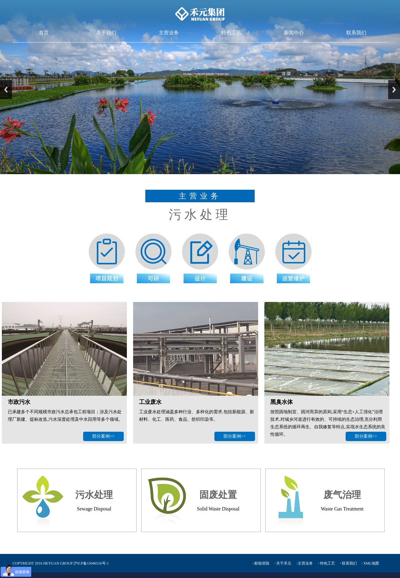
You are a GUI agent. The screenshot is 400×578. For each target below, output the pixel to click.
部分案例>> (103, 436)
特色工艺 (231, 32)
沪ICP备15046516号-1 (91, 563)
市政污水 (19, 402)
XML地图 (370, 563)
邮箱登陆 (260, 563)
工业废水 (150, 402)
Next (394, 89)
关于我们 (106, 32)
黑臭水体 (281, 402)
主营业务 (169, 32)
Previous (6, 89)
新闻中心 (294, 32)
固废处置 (218, 495)
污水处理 (94, 495)
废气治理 (342, 495)
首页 (44, 32)
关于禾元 (282, 563)
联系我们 (356, 32)
